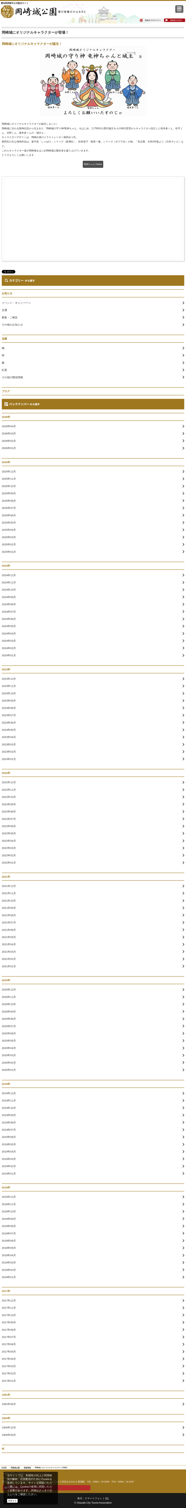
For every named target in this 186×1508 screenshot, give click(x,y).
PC (107, 1498)
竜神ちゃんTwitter (93, 164)
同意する (12, 1501)
